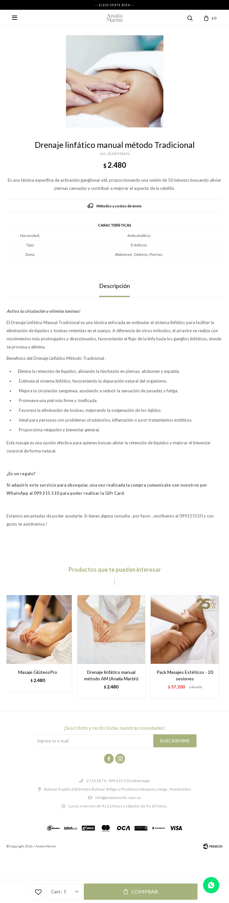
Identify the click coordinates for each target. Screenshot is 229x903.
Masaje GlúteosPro (37, 672)
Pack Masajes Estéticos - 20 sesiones (185, 675)
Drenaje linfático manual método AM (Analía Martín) (111, 675)
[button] (214, 646)
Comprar (145, 891)
